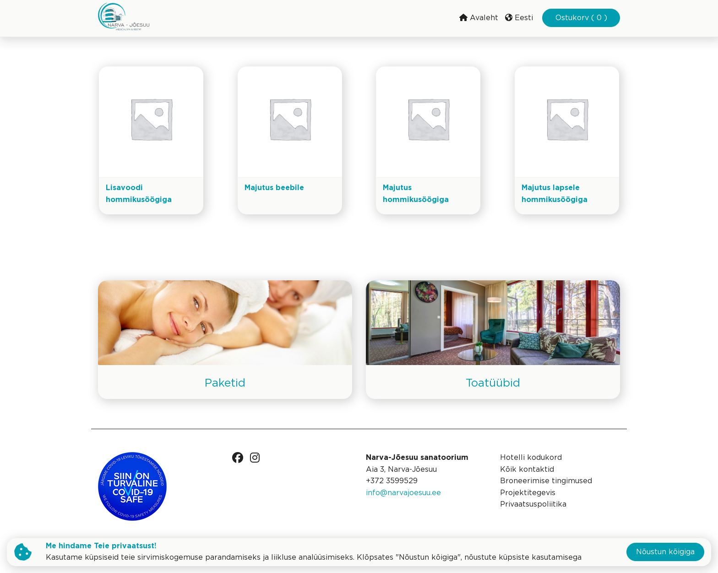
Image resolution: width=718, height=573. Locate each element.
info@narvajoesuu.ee (403, 493)
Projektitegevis (527, 493)
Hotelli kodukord (531, 457)
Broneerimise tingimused (546, 481)
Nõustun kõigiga (665, 552)
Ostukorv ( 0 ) (581, 18)
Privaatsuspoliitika (533, 504)
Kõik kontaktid (527, 469)
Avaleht (478, 18)
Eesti (519, 18)
